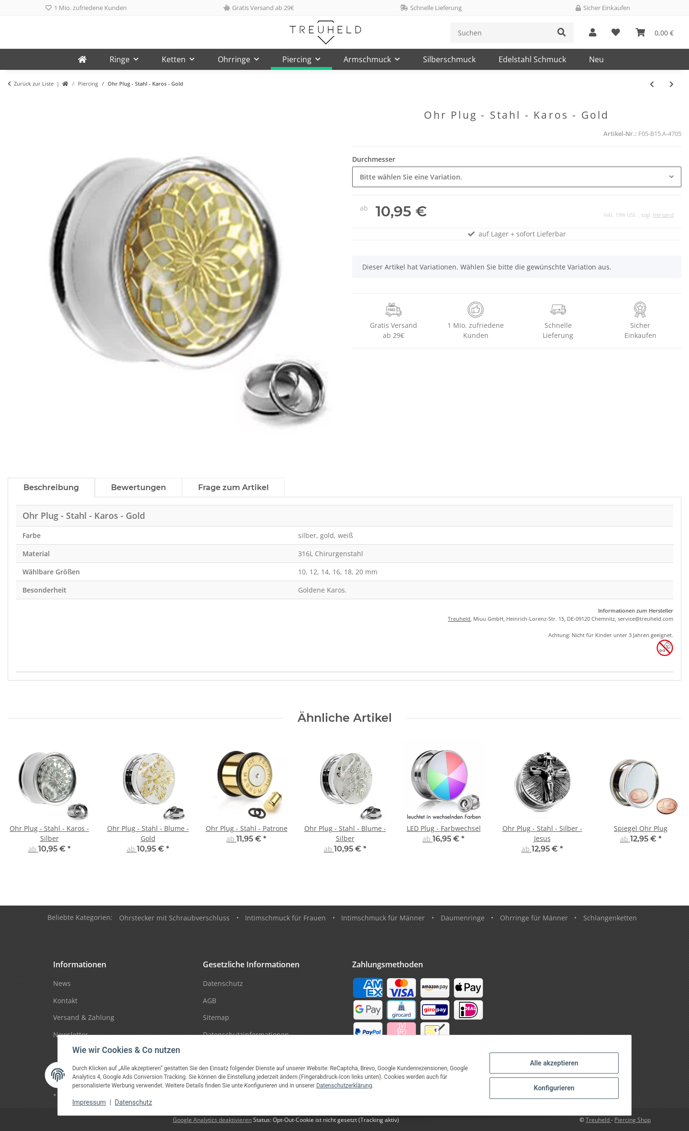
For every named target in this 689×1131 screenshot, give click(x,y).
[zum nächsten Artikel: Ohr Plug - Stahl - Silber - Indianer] (671, 84)
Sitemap (216, 1017)
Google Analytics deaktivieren (212, 1120)
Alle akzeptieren (553, 1063)
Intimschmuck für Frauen (285, 917)
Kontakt (65, 1000)
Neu (596, 59)
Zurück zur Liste (34, 83)
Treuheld (459, 618)
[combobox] (516, 177)
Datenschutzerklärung (345, 1085)
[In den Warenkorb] (15, 104)
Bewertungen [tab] (138, 487)
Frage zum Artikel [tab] (233, 487)
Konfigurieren (553, 1088)
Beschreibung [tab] (51, 487)
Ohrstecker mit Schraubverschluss (174, 917)
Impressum (90, 1102)
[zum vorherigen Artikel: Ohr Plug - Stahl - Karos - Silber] (652, 84)
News (62, 983)
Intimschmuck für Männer (383, 917)
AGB (209, 1000)
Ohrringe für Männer (534, 917)
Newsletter (70, 1034)
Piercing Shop (632, 1120)
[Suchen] (500, 32)
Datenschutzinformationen (246, 1034)
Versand (663, 214)
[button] (592, 33)
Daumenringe (463, 917)
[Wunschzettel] (616, 33)
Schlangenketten (610, 917)
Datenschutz (134, 1102)
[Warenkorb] (654, 33)
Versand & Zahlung (83, 1017)
